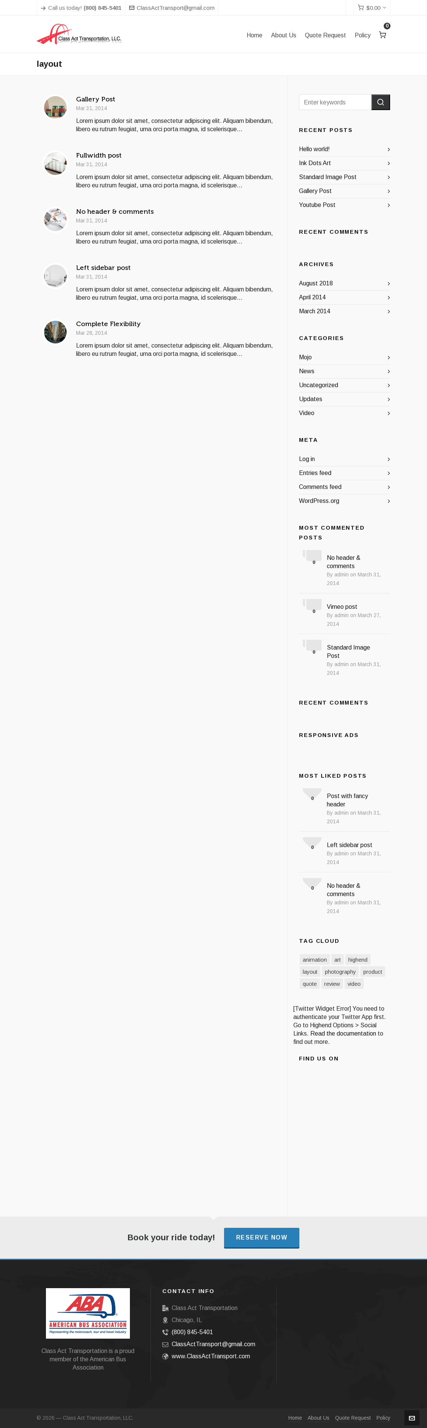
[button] (380, 102)
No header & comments (115, 211)
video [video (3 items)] (354, 984)
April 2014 (312, 297)
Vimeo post (342, 607)
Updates (310, 399)
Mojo (305, 357)
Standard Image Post (328, 177)
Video (306, 413)
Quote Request (353, 1418)
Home (295, 1418)
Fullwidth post (99, 155)
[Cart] (372, 8)
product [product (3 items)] (372, 972)
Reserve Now (262, 1237)
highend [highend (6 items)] (358, 960)
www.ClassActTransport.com (211, 1356)
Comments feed (320, 487)
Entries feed (315, 473)
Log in (307, 459)
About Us (318, 1418)
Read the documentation (343, 1033)
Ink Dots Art (315, 163)
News (306, 371)
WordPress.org (319, 501)
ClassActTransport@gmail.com (172, 8)
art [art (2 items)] (337, 960)
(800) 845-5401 (192, 1332)
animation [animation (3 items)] (315, 960)
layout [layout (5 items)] (310, 972)
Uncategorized (318, 385)
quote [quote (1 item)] (310, 984)
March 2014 (314, 311)
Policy (383, 1418)
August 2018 (316, 283)
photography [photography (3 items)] (340, 972)
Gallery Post (95, 99)
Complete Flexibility (108, 324)
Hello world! (314, 149)
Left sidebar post (103, 267)
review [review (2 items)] (332, 984)
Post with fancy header (347, 800)
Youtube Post (317, 205)
